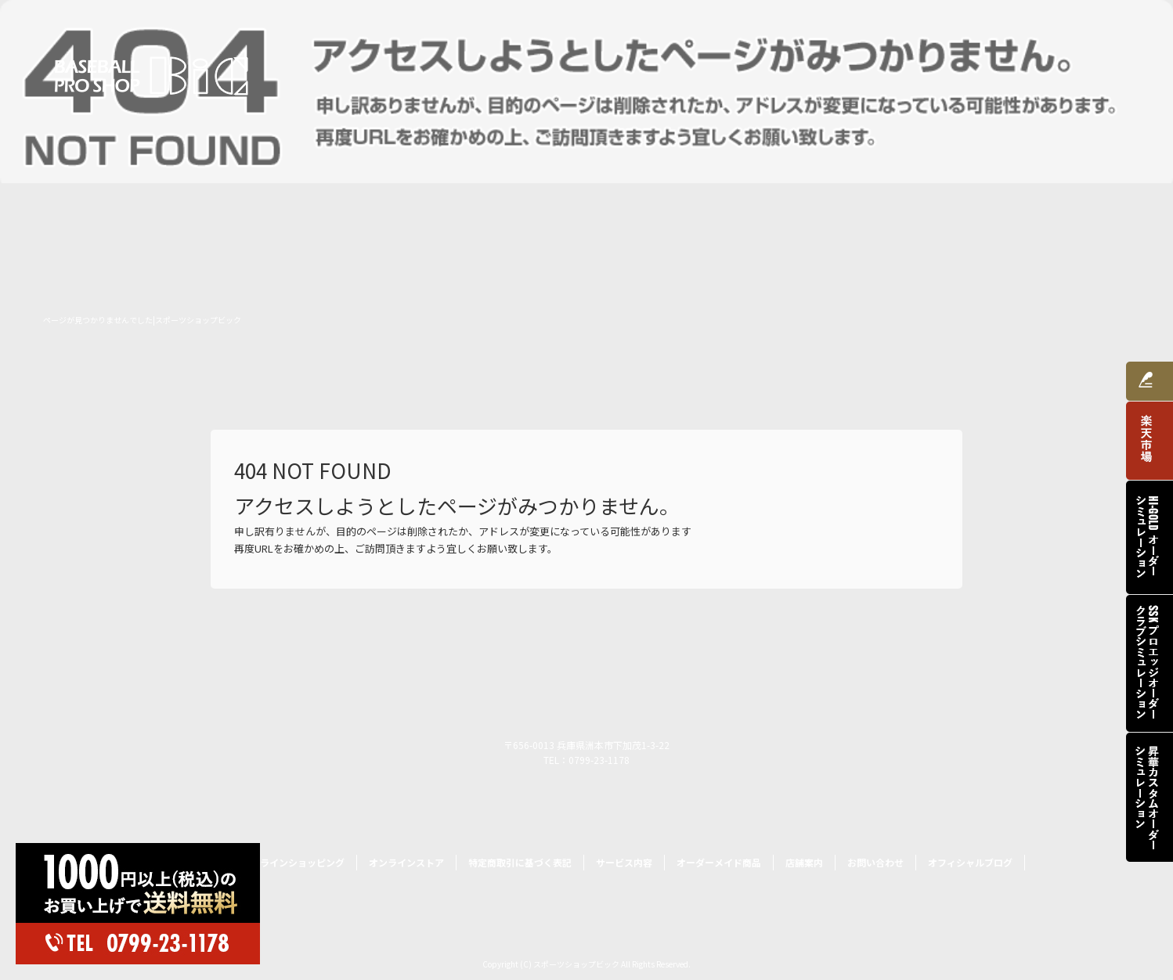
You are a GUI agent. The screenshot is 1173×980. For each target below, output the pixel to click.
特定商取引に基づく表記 (520, 862)
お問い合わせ (1083, 72)
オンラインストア (406, 862)
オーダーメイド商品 (887, 72)
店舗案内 (993, 72)
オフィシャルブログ (970, 862)
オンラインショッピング (640, 72)
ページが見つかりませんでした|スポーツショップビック (142, 320)
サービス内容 (770, 72)
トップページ (511, 72)
